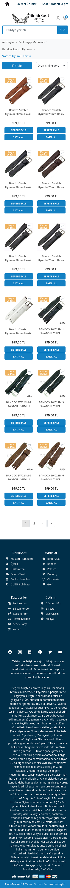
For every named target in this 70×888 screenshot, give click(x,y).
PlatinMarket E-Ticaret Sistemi (24, 884)
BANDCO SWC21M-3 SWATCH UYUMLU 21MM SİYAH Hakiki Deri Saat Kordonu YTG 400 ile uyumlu (51, 404)
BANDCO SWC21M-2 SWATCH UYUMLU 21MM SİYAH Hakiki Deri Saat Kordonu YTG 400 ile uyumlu (18, 404)
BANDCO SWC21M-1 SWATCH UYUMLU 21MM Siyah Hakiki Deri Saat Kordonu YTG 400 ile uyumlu (51, 331)
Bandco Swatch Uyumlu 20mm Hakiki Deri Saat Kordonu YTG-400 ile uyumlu (18, 112)
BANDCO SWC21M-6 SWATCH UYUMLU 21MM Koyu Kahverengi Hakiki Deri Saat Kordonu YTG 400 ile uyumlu (51, 477)
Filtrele (17, 66)
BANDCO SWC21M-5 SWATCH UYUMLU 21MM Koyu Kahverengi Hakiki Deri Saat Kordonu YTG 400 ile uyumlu (18, 477)
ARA (62, 30)
